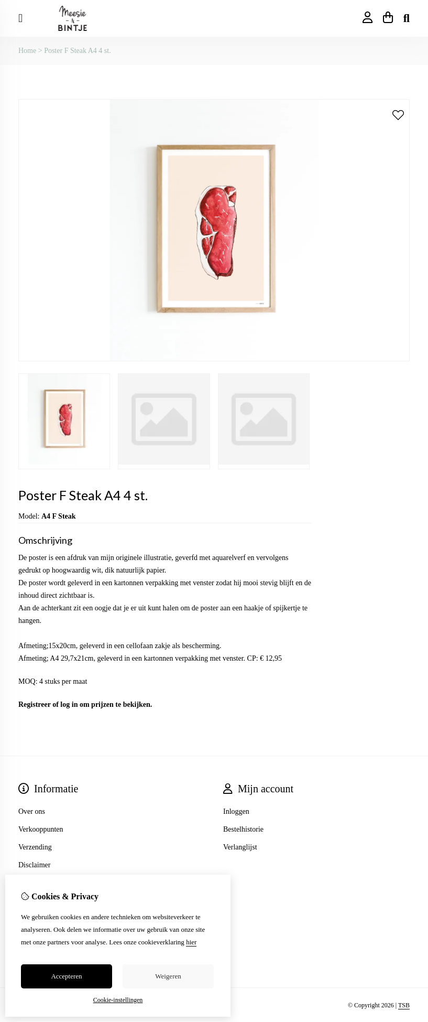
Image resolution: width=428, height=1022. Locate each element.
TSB (404, 1005)
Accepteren (66, 976)
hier (191, 942)
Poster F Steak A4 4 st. (77, 51)
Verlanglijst (240, 847)
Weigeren (168, 976)
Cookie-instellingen (118, 1000)
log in (69, 704)
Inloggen (236, 811)
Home (27, 51)
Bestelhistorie (243, 829)
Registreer (34, 704)
